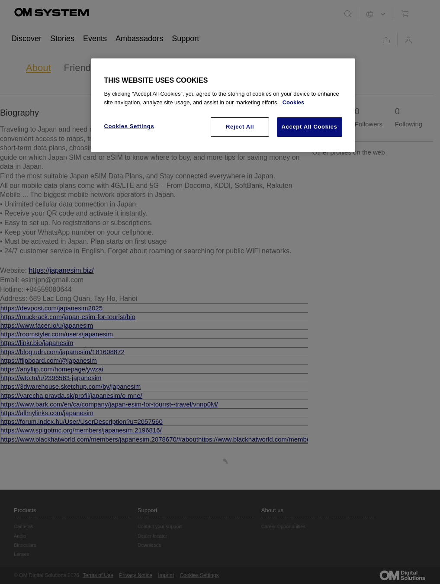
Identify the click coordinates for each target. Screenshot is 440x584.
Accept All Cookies (309, 126)
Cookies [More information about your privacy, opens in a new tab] (294, 102)
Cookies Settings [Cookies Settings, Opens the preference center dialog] (129, 126)
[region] (223, 105)
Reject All (240, 126)
